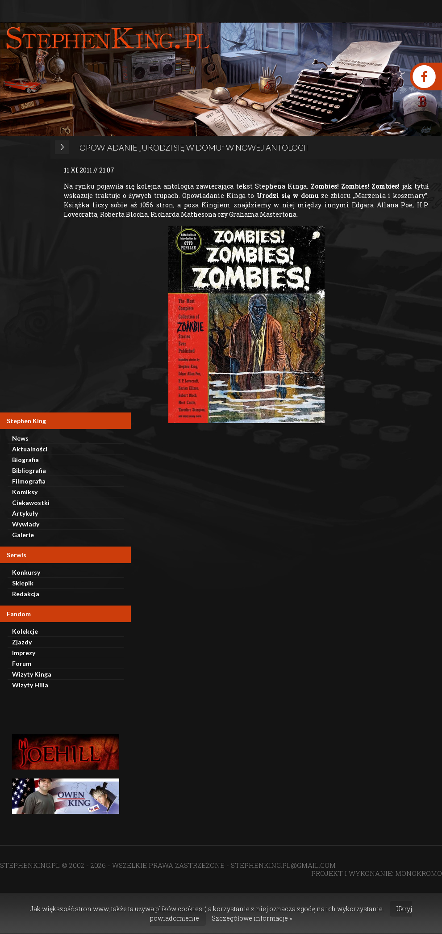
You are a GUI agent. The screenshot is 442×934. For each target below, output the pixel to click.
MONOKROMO (418, 873)
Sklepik (22, 583)
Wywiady (25, 524)
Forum (21, 663)
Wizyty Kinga (31, 674)
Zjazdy (22, 642)
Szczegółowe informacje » (252, 918)
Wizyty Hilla (30, 685)
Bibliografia (29, 470)
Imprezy (23, 652)
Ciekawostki (31, 502)
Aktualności (29, 449)
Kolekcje (25, 631)
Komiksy (25, 492)
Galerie (23, 535)
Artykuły (25, 513)
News (20, 438)
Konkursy (26, 572)
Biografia (25, 459)
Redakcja (25, 593)
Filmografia (29, 481)
